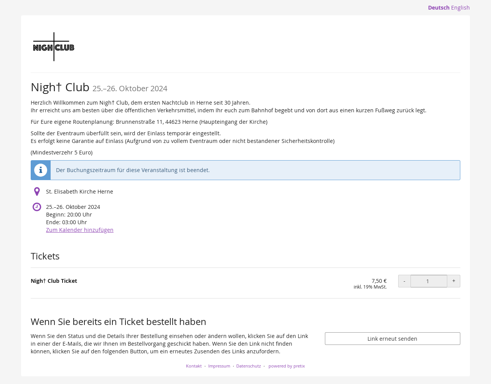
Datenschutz (248, 366)
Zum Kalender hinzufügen (80, 229)
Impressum (219, 366)
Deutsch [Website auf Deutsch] (439, 7)
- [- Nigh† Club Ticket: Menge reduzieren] (404, 280)
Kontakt (194, 366)
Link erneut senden (392, 338)
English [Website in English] (460, 7)
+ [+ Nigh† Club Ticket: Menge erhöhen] (453, 280)
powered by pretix (287, 366)
